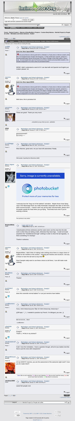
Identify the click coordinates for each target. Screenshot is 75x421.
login (21, 17)
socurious (8, 107)
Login (35, 27)
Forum (13, 27)
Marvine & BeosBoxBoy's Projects (30, 32)
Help (18, 27)
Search (23, 27)
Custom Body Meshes (47, 32)
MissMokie (8, 273)
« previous (62, 36)
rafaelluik (8, 326)
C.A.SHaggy (9, 143)
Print (67, 38)
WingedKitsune (10, 357)
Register (40, 27)
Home (7, 27)
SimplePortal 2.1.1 (37, 420)
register (26, 17)
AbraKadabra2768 (11, 342)
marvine (8, 77)
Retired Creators (14, 32)
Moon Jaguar (9, 164)
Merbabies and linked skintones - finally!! (22, 33)
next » (68, 36)
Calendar (29, 27)
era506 (7, 46)
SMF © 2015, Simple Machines (44, 413)
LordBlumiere (10, 303)
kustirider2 (8, 288)
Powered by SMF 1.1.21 (29, 413)
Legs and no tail (27, 225)
